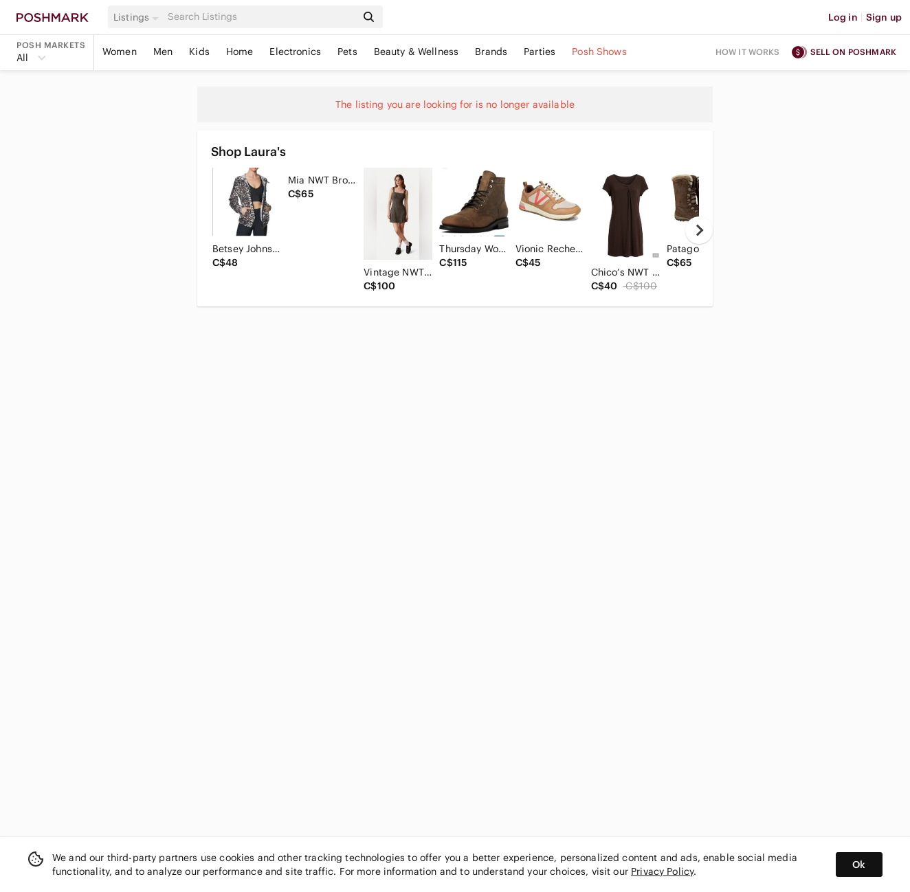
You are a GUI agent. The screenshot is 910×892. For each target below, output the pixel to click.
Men (163, 51)
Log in (843, 17)
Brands (491, 51)
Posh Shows (599, 51)
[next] (699, 230)
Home (240, 51)
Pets (347, 51)
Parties (539, 51)
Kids (199, 51)
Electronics (295, 51)
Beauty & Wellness (416, 51)
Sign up (884, 17)
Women (119, 51)
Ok (858, 864)
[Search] (260, 16)
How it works (747, 52)
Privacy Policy (662, 871)
